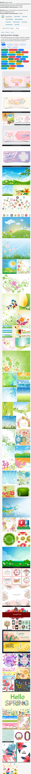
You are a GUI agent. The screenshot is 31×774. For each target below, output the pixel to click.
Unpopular (15, 47)
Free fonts (24, 16)
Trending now (10, 44)
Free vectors (9, 16)
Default (3, 44)
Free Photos (17, 16)
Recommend (22, 44)
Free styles (24, 22)
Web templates (19, 19)
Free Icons (8, 22)
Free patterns (9, 24)
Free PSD (17, 24)
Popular (9, 47)
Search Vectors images (7, 28)
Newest (16, 44)
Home (2, 32)
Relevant (4, 47)
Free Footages (9, 19)
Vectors (7, 32)
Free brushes (16, 22)
